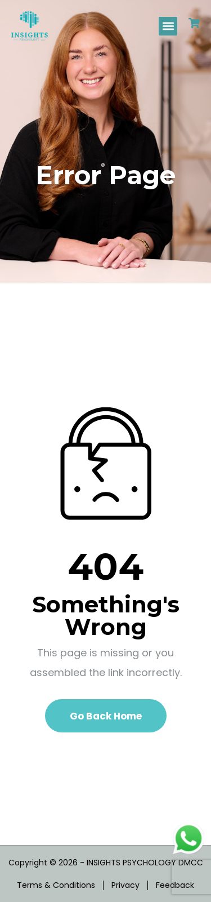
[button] (168, 26)
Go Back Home (106, 716)
